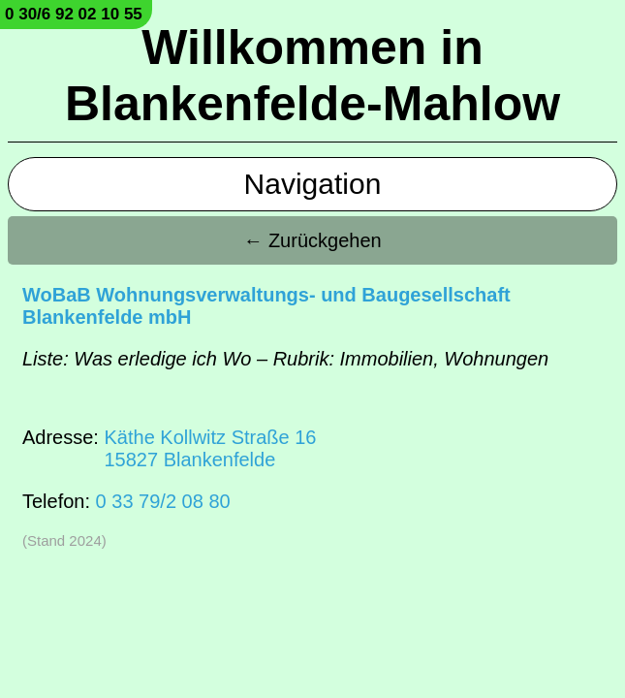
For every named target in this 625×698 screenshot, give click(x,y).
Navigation (313, 184)
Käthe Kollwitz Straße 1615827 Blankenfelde (210, 448)
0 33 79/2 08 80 (163, 501)
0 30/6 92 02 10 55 (73, 14)
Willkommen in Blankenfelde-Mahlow (312, 75)
